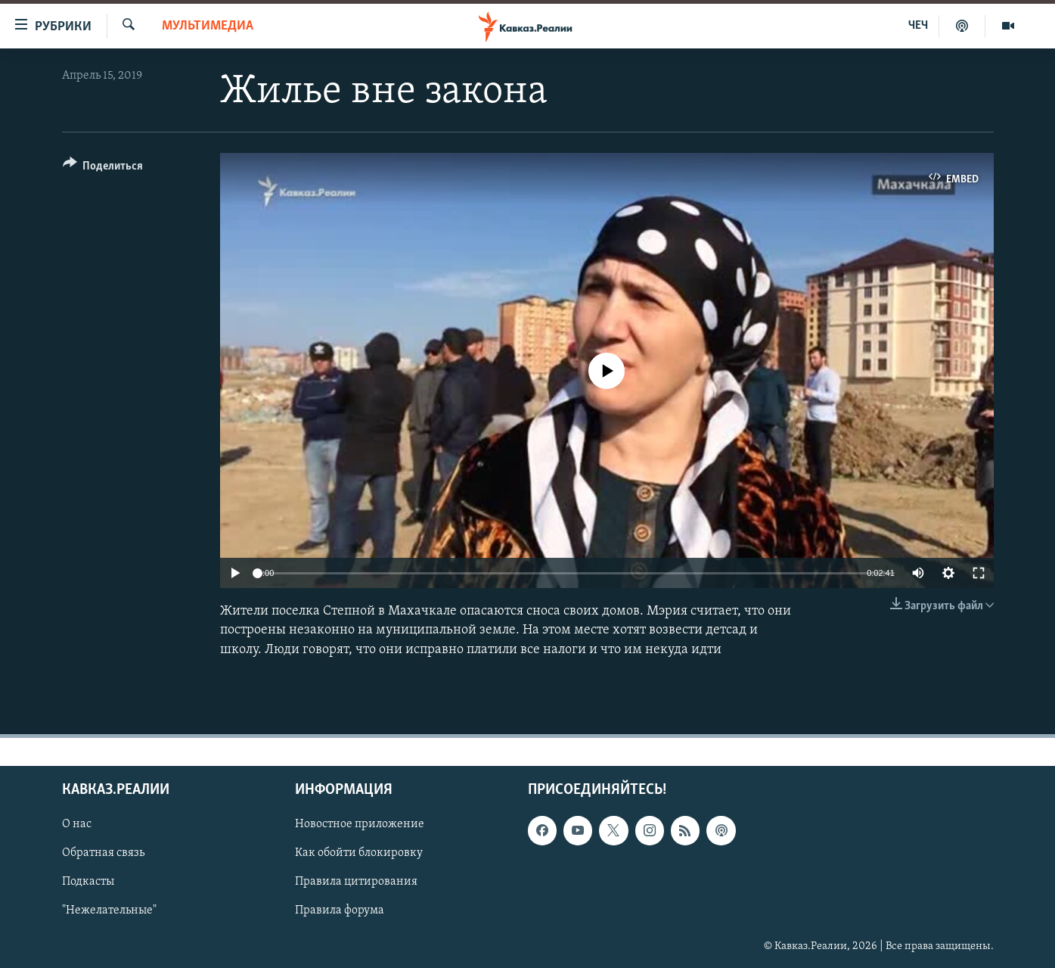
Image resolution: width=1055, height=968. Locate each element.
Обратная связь (103, 853)
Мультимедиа (207, 26)
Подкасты (88, 882)
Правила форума (339, 910)
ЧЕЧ (918, 26)
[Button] (103, 168)
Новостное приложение (359, 824)
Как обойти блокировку (359, 853)
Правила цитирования (356, 882)
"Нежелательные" (109, 910)
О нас (77, 824)
